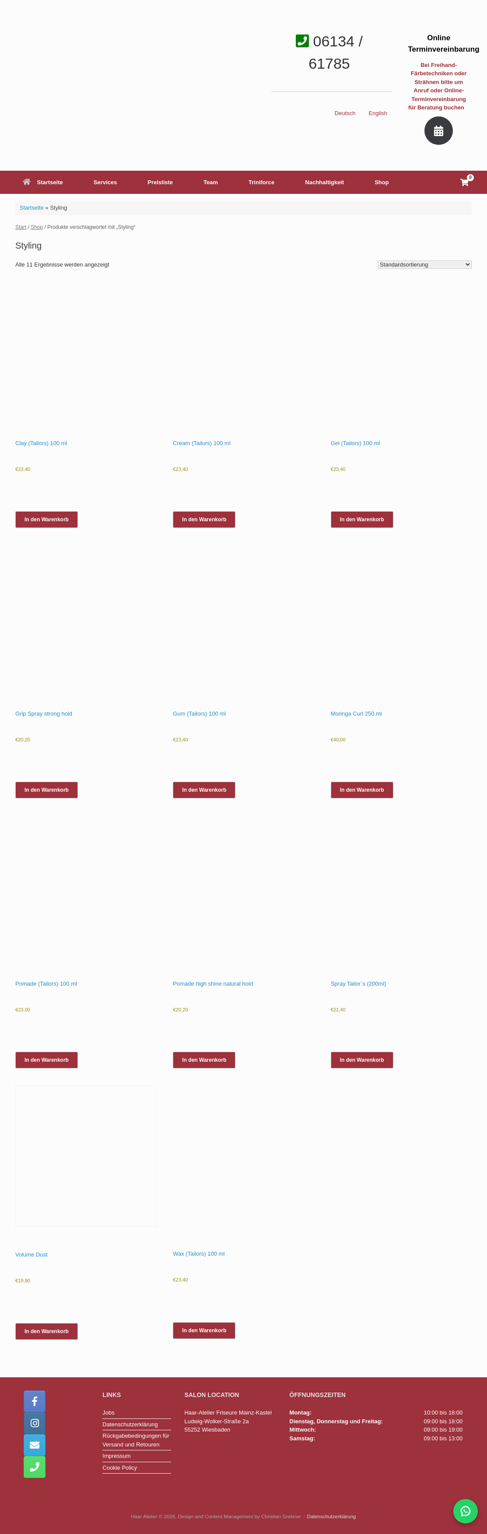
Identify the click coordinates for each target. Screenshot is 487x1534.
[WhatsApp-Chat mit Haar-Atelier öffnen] (465, 1511)
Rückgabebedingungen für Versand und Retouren (135, 1440)
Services (105, 182)
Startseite (43, 182)
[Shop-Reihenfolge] (425, 264)
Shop (382, 182)
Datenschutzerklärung (130, 1424)
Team (210, 182)
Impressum (116, 1456)
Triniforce (261, 182)
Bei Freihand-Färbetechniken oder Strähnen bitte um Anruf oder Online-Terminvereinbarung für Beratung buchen (438, 86)
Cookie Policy (119, 1467)
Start (20, 227)
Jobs (108, 1412)
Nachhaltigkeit (324, 182)
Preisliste (160, 182)
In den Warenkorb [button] (47, 519)
